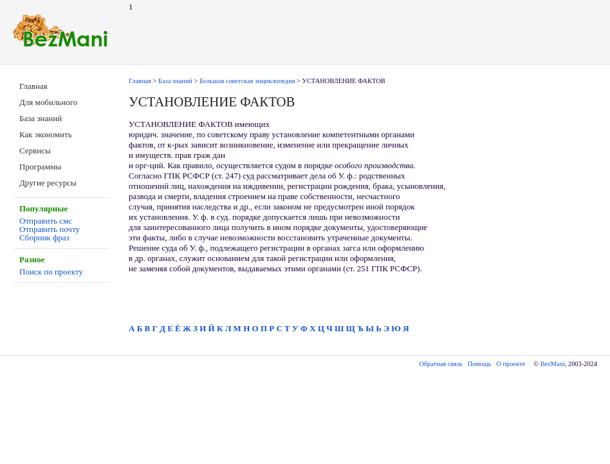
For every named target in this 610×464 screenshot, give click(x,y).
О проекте (510, 363)
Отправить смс (45, 221)
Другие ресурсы (48, 183)
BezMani (553, 363)
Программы (40, 166)
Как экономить (45, 134)
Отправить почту (49, 229)
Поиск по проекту (51, 271)
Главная (33, 86)
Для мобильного (48, 102)
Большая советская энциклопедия (247, 80)
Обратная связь (440, 363)
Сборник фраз (44, 237)
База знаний (40, 118)
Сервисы (35, 150)
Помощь (480, 363)
